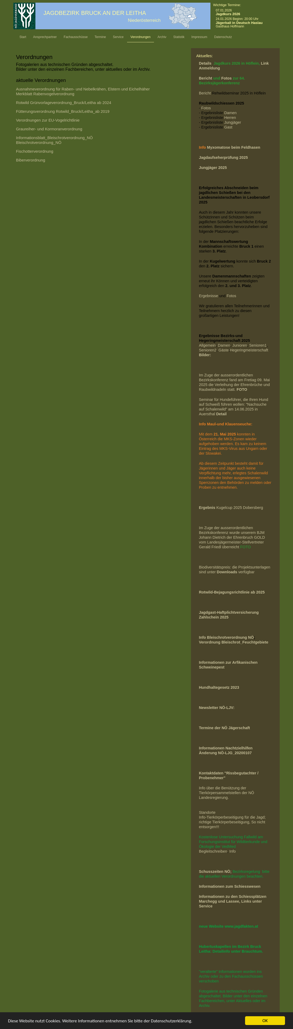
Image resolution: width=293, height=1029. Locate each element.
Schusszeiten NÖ (214, 871)
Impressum (199, 37)
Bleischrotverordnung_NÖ (38, 142)
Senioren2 (208, 350)
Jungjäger (232, 122)
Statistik (179, 37)
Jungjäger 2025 (213, 167)
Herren (230, 117)
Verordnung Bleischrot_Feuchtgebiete (233, 642)
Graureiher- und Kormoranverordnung (49, 129)
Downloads (227, 572)
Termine (100, 37)
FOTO (245, 547)
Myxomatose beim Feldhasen (233, 147)
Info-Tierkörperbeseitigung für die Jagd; (233, 817)
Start (22, 37)
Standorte (207, 812)
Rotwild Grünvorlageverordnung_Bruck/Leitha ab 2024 (63, 103)
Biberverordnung (30, 160)
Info (232, 851)
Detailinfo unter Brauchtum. (238, 951)
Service (118, 37)
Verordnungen (140, 37)
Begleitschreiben (213, 851)
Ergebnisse (208, 296)
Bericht (206, 78)
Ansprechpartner (45, 37)
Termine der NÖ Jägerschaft (224, 728)
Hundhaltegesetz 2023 (219, 687)
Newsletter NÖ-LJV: (217, 708)
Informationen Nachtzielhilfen (226, 748)
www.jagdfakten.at (241, 926)
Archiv (161, 37)
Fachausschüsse (76, 37)
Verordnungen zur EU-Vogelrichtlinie (48, 120)
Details (206, 63)
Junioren (239, 345)
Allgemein (207, 345)
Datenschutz (223, 37)
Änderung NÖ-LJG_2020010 (224, 753)
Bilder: (205, 355)
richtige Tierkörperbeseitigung (224, 822)
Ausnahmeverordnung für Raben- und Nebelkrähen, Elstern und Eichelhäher (83, 89)
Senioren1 (258, 345)
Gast (228, 127)
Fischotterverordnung (34, 151)
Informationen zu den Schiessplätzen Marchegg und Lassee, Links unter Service (232, 901)
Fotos (227, 78)
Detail (221, 414)
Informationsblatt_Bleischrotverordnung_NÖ (54, 138)
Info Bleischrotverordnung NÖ (226, 637)
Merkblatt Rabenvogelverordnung (45, 94)
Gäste (223, 350)
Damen (230, 113)
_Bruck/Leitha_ (62, 111)
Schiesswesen (247, 886)
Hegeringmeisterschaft (249, 350)
